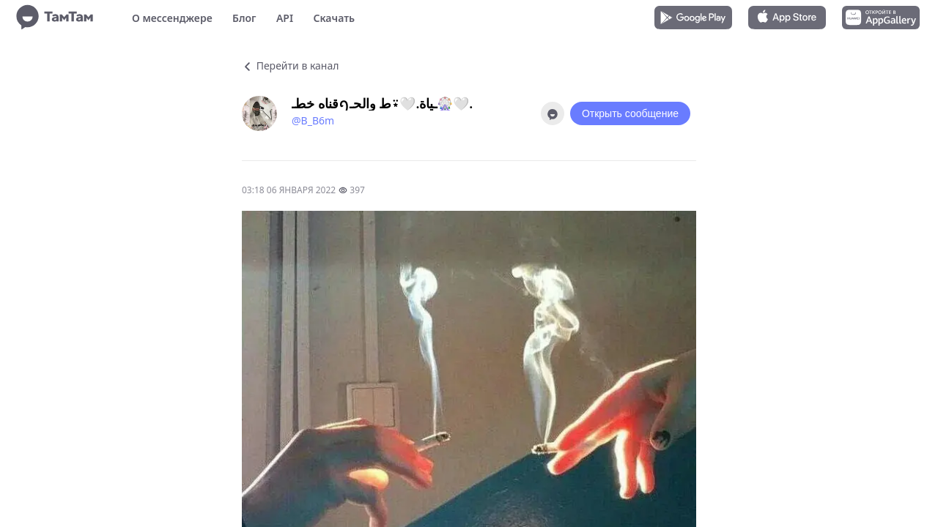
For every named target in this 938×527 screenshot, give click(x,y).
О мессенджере (172, 18)
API (284, 18)
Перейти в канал (290, 65)
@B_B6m (313, 120)
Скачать (334, 18)
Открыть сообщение (630, 113)
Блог (244, 18)
